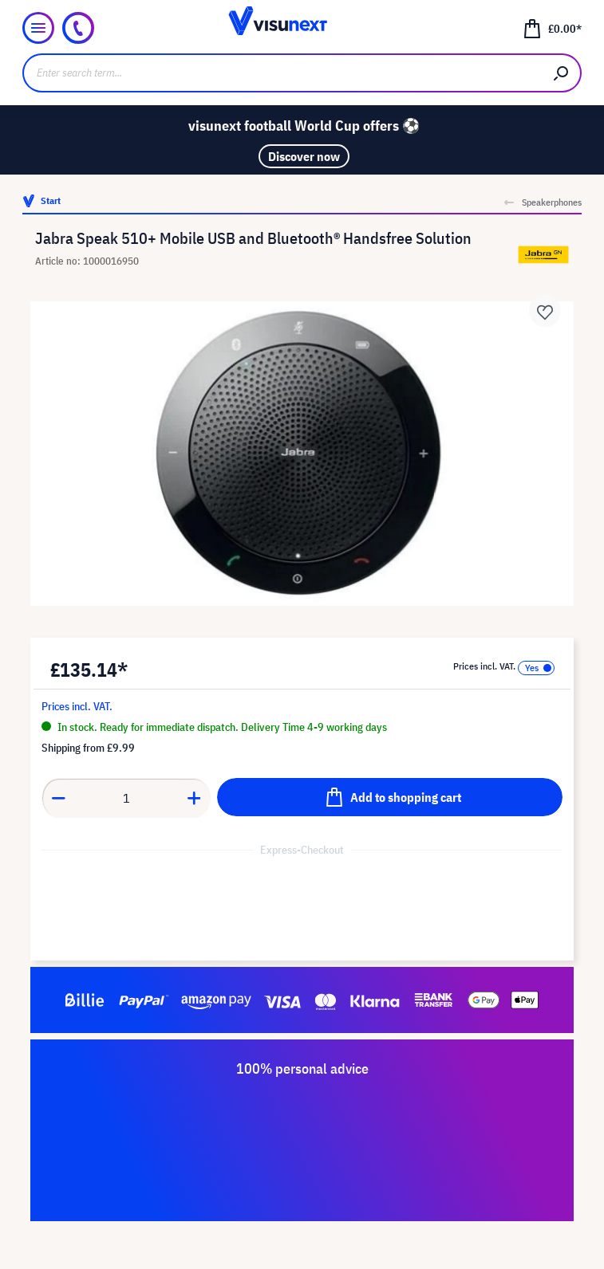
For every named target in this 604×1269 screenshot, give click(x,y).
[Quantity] (126, 798)
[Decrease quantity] (58, 798)
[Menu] (38, 28)
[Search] (562, 72)
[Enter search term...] (282, 72)
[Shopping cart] (552, 27)
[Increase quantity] (194, 798)
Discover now (304, 156)
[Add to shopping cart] (390, 797)
